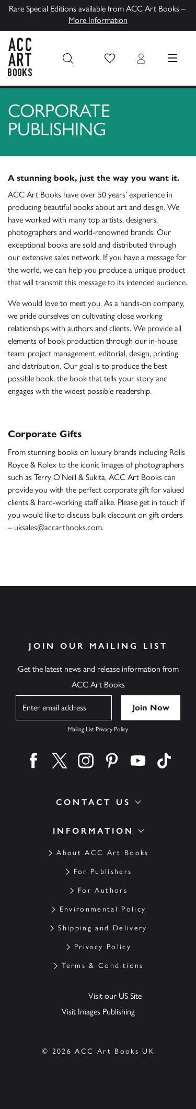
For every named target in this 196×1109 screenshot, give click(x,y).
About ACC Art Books (102, 852)
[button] (109, 58)
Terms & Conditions (102, 965)
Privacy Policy (102, 946)
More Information (98, 20)
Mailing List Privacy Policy (98, 729)
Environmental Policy (103, 909)
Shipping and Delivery (102, 928)
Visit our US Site (115, 996)
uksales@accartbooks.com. (58, 527)
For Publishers (103, 871)
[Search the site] (68, 58)
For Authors (103, 890)
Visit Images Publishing (98, 1012)
